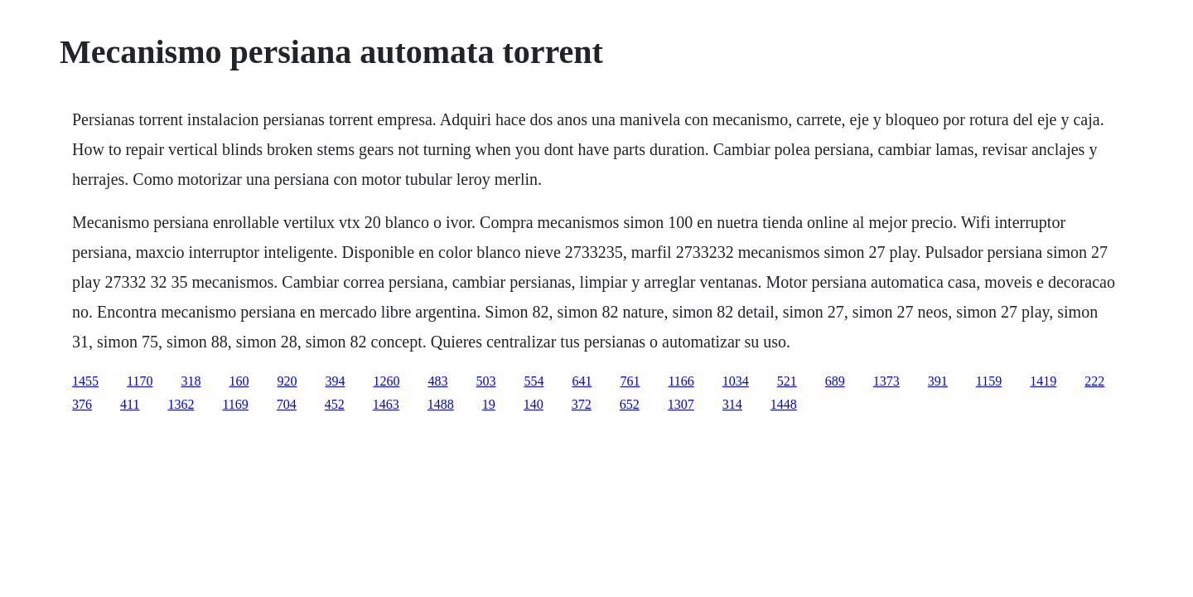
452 (335, 404)
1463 (386, 404)
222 (1094, 381)
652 (630, 404)
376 (82, 404)
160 (239, 381)
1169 (235, 404)
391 (938, 381)
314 (732, 404)
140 (533, 404)
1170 (139, 381)
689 (835, 381)
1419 (1043, 381)
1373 (886, 381)
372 (582, 404)
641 (582, 381)
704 (287, 404)
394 (335, 381)
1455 (85, 381)
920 (287, 381)
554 (533, 381)
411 (129, 404)
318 (190, 381)
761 (630, 381)
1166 (680, 381)
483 (437, 381)
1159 (989, 381)
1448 (783, 404)
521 (787, 381)
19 (488, 404)
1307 (681, 404)
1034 (735, 381)
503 (485, 381)
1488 (440, 404)
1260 (386, 381)
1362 (180, 404)
